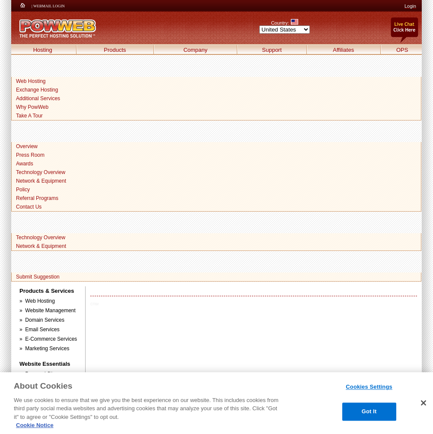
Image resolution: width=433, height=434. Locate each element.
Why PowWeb (32, 107)
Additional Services (38, 98)
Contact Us (28, 207)
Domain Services (44, 320)
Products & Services (46, 291)
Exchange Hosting (37, 90)
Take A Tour (29, 116)
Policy (23, 190)
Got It (369, 411)
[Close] (423, 402)
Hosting (42, 50)
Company (195, 50)
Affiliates (343, 50)
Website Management (50, 310)
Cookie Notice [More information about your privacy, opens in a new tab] (35, 425)
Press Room (30, 155)
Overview (27, 146)
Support (272, 50)
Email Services (42, 329)
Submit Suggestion (38, 277)
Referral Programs (37, 198)
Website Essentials (44, 364)
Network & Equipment (41, 181)
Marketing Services (47, 348)
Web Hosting (30, 81)
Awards (24, 164)
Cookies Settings (369, 387)
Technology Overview (40, 172)
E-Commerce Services (51, 339)
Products (115, 50)
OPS (402, 50)
